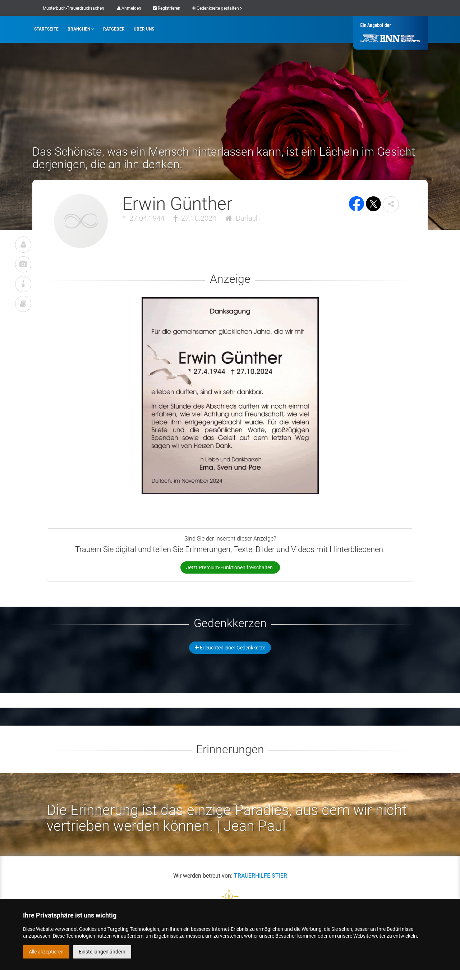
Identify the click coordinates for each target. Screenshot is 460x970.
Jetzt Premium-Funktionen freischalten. (230, 567)
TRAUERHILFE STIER (260, 875)
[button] (391, 204)
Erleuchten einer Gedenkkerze (230, 648)
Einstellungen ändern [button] (102, 952)
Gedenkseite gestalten (217, 8)
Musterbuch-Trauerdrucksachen (73, 8)
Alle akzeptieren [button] (46, 952)
